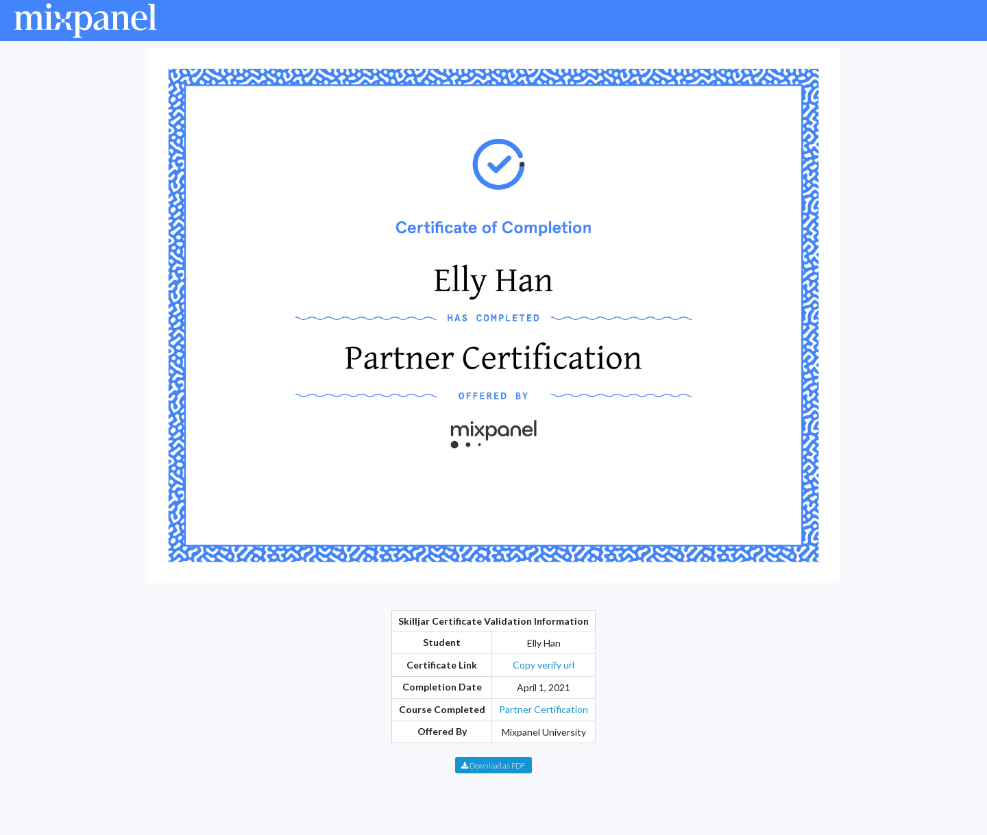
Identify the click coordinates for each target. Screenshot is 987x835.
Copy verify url (543, 665)
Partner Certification (543, 709)
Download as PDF (493, 765)
